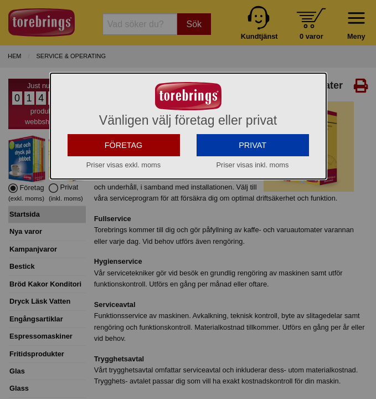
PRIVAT (252, 145)
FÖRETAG (124, 145)
